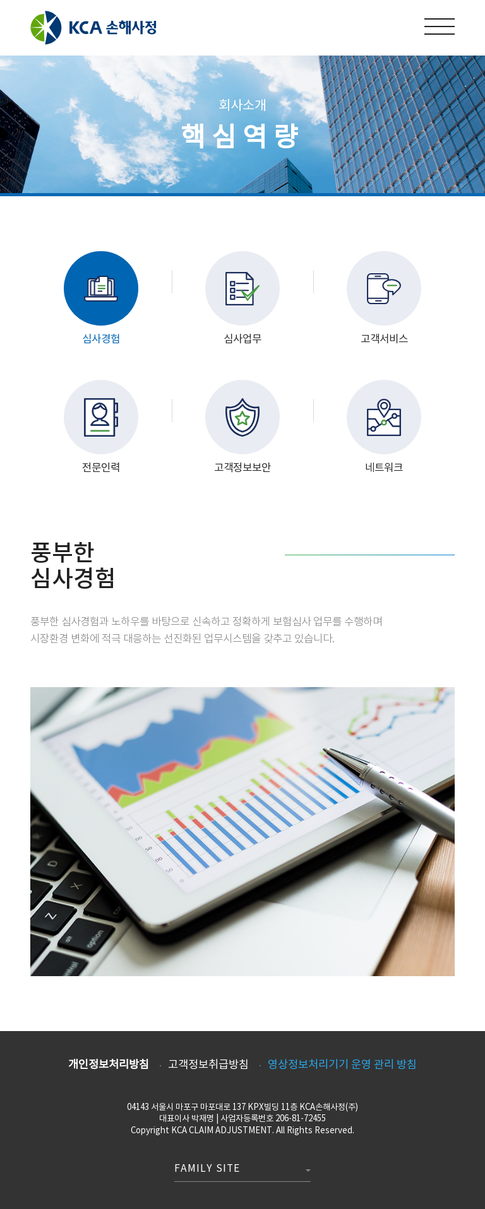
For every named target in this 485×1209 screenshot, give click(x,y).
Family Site (207, 1169)
